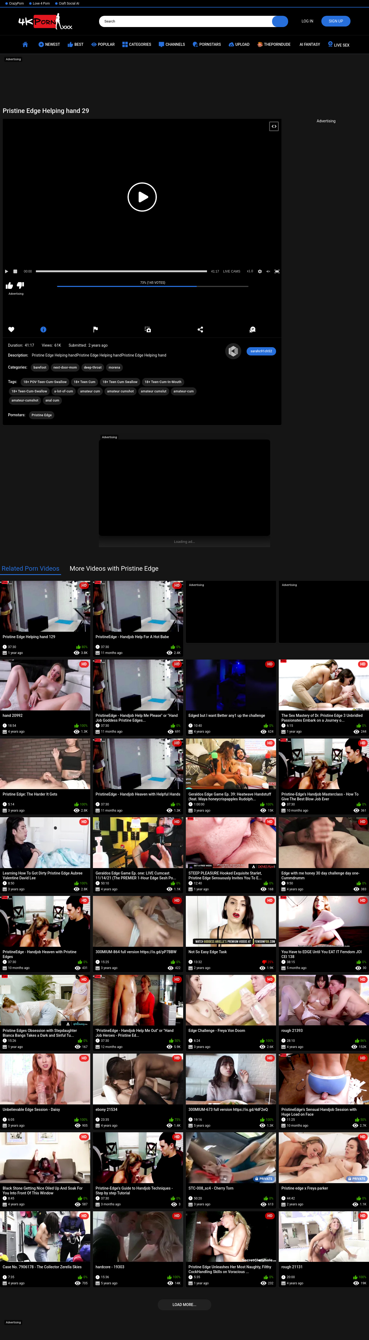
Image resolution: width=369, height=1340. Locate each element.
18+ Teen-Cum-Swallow (29, 391)
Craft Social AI (69, 3)
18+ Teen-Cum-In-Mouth (163, 382)
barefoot (39, 367)
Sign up (336, 21)
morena (114, 367)
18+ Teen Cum (84, 382)
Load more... (185, 1305)
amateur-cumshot (25, 400)
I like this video (9, 285)
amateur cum (90, 391)
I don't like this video (20, 285)
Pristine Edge (42, 415)
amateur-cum (184, 391)
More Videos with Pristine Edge (114, 568)
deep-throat (93, 367)
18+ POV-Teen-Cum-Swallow (45, 382)
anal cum (52, 400)
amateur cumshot (120, 391)
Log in (307, 21)
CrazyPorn (16, 3)
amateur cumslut (154, 391)
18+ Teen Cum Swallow (120, 382)
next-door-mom (65, 367)
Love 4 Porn (41, 3)
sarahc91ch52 (261, 351)
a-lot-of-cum (63, 391)
